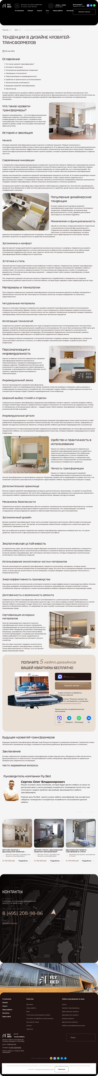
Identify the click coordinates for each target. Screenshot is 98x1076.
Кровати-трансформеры (70, 1008)
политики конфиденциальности (68, 703)
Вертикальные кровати (70, 1011)
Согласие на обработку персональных (39, 1018)
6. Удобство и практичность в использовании (22, 79)
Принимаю (61, 1069)
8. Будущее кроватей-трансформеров (19, 86)
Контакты (70, 10)
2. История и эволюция (13, 67)
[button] (78, 812)
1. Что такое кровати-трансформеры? (19, 64)
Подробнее (24, 861)
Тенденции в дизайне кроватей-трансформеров (43, 30)
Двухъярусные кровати (70, 1015)
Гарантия (29, 1029)
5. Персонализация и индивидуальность (20, 76)
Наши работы (58, 10)
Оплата (28, 1025)
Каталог (30, 10)
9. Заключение (10, 89)
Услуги (39, 10)
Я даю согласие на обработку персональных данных (68, 693)
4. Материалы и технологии (15, 73)
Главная (5, 30)
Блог (47, 10)
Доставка (29, 1004)
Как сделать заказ (32, 1022)
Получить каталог (73, 686)
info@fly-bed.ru (9, 923)
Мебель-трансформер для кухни (73, 1025)
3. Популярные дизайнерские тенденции (21, 70)
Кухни (64, 1004)
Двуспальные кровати (70, 1022)
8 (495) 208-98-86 (29, 7)
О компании (19, 10)
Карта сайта (6, 1016)
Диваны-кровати (68, 1018)
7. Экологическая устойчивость (16, 83)
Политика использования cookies (44, 1069)
